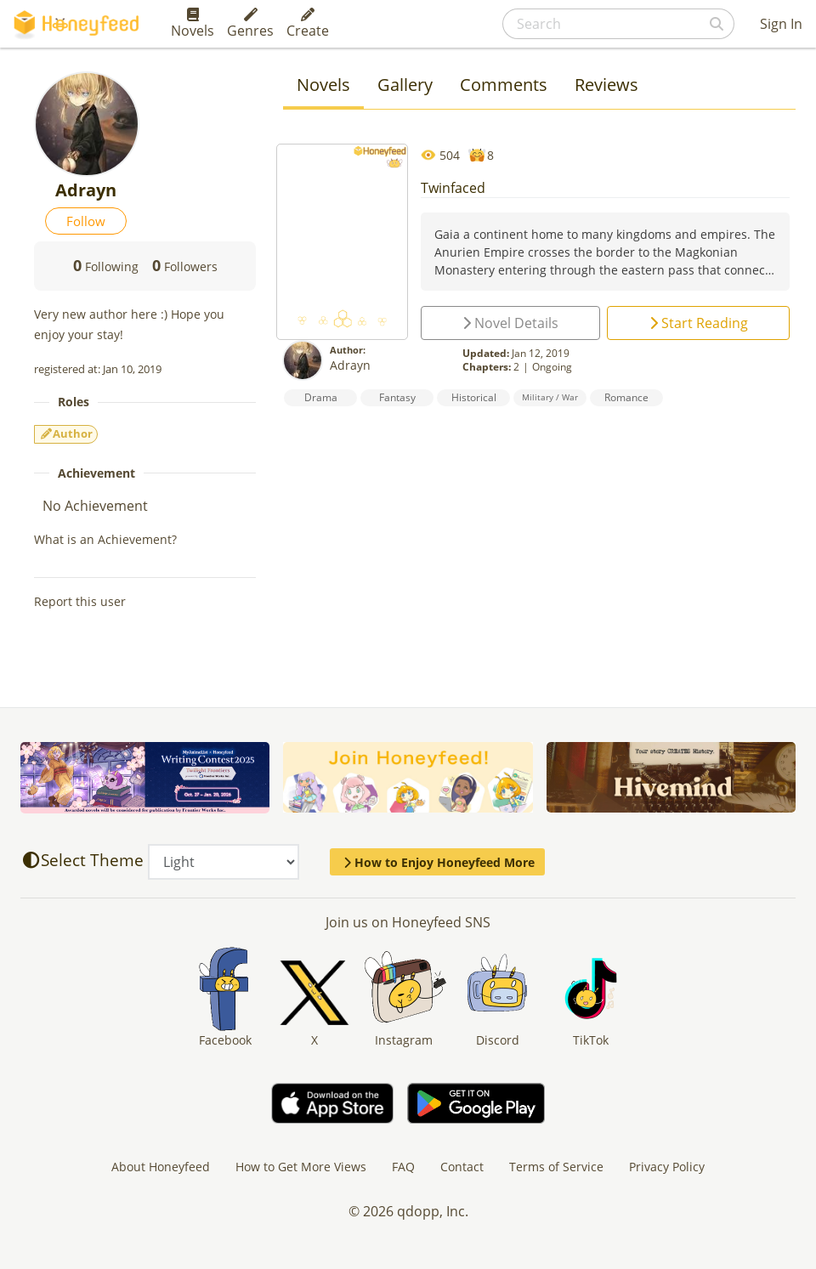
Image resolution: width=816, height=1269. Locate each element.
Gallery (405, 84)
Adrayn (350, 365)
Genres (250, 24)
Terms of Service (556, 1167)
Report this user (80, 601)
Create (307, 24)
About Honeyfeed (160, 1167)
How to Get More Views (300, 1167)
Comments (503, 84)
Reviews (606, 84)
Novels (192, 24)
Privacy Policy (667, 1167)
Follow (85, 220)
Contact (462, 1167)
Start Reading (698, 323)
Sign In (781, 23)
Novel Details (510, 323)
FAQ (403, 1167)
